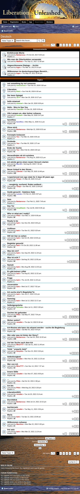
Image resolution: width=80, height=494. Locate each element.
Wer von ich (12, 364)
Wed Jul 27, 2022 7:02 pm (30, 286)
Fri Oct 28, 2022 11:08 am (30, 245)
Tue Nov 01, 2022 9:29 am (30, 230)
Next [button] (78, 45)
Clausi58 (19, 109)
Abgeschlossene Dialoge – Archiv (22, 65)
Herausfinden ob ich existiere (20, 155)
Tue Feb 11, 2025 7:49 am (36, 201)
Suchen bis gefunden (17, 313)
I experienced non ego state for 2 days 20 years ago (30, 177)
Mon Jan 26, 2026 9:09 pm (33, 103)
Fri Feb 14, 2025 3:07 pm (33, 194)
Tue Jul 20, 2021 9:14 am (33, 394)
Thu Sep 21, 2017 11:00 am (34, 61)
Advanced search (43, 40)
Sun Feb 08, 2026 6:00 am (31, 91)
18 (72, 316)
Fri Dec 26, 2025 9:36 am (34, 109)
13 (77, 210)
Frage (9, 278)
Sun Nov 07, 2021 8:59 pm (33, 374)
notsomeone (21, 85)
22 (72, 131)
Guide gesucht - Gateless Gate (21, 192)
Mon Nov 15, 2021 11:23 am (34, 359)
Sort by (40, 441)
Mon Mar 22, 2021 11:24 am (31, 431)
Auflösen (11, 228)
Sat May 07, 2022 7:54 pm (31, 314)
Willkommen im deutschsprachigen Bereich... (27, 71)
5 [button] (69, 45)
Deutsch (6, 36)
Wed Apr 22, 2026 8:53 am (36, 129)
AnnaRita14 (20, 208)
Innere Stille (12, 372)
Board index (8, 488)
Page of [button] (53, 45)
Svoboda (11, 141)
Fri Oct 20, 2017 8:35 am (35, 55)
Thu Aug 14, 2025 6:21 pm (36, 157)
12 (75, 210)
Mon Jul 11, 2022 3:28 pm (34, 307)
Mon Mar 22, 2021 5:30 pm (34, 424)
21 (70, 131)
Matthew (19, 61)
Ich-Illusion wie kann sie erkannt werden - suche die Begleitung (36, 328)
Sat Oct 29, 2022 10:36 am (30, 238)
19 (75, 316)
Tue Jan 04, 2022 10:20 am (36, 337)
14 (72, 339)
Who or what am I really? (18, 213)
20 (77, 316)
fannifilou (11, 120)
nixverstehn (12, 284)
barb (18, 223)
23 (75, 131)
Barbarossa (20, 55)
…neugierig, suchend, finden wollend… (25, 184)
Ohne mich (12, 127)
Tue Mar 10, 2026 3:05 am (30, 137)
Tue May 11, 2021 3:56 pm (33, 409)
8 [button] (74, 45)
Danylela (19, 351)
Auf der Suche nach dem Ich (20, 343)
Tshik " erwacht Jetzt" (17, 349)
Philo (18, 215)
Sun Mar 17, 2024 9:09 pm (31, 215)
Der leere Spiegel (15, 95)
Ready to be (12, 221)
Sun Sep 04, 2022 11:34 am (31, 253)
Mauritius (19, 424)
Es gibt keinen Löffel (16, 271)
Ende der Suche (14, 148)
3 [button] (63, 45)
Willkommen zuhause (17, 422)
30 (75, 196)
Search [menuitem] (77, 31)
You (17, 137)
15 (75, 339)
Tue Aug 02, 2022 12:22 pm (31, 273)
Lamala (19, 194)
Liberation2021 (14, 392)
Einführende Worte (15, 53)
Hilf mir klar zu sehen (17, 236)
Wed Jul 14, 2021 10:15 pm (36, 402)
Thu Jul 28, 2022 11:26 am (30, 280)
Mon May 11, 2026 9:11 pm (35, 122)
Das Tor (10, 206)
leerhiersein (12, 407)
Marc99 (19, 164)
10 (70, 210)
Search (39, 40)
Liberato (19, 171)
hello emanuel (13, 101)
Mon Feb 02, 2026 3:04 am (30, 150)
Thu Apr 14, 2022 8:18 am (33, 322)
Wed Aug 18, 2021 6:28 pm (31, 388)
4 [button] (66, 45)
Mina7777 (19, 344)
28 (70, 196)
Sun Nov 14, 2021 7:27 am (34, 366)
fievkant (19, 115)
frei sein (11, 430)
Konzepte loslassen (16, 135)
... (8, 379)
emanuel (19, 103)
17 (70, 316)
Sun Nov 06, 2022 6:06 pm (30, 223)
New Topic (6, 40)
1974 (18, 97)
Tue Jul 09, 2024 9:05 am (36, 208)
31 (77, 196)
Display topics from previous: (40, 438)
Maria (9, 415)
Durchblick (12, 400)
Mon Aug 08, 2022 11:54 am (31, 267)
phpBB (32, 492)
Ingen (18, 67)
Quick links (8, 26)
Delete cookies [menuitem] (54, 488)
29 (72, 196)
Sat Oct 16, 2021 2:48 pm (31, 381)
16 (77, 339)
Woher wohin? (13, 320)
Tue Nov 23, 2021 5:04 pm (34, 351)
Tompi (18, 179)
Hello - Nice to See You (17, 107)
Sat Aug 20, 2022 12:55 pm (31, 259)
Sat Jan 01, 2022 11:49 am (34, 344)
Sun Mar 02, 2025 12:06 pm (32, 186)
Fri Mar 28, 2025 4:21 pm (32, 179)
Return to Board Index (10, 457)
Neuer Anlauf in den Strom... (20, 169)
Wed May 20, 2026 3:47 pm (34, 115)
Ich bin (10, 386)
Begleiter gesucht (15, 243)
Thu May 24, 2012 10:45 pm (32, 73)
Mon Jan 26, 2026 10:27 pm (31, 97)
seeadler (19, 322)
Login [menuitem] (77, 26)
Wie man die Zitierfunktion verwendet (24, 59)
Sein (9, 199)
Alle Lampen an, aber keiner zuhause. (24, 113)
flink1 (18, 91)
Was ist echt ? (13, 257)
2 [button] (60, 45)
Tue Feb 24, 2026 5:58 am (37, 85)
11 (72, 210)
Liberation (12, 89)
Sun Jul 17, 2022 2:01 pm (30, 294)
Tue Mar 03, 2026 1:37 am (30, 143)
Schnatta (19, 307)
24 (77, 131)
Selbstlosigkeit (14, 357)
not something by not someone (21, 83)
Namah (10, 265)
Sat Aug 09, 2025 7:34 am (33, 164)
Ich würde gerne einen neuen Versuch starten (27, 162)
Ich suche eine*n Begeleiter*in (20, 292)
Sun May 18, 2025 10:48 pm (34, 171)
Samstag (11, 299)
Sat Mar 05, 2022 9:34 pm (31, 329)
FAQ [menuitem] (17, 26)
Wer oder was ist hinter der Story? (22, 335)
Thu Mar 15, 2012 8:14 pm (31, 67)
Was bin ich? (13, 251)
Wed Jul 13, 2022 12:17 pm (31, 300)
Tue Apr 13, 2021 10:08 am (31, 417)
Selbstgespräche (15, 305)
